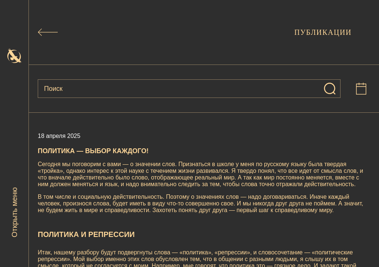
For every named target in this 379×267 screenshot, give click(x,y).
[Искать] (330, 89)
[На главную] (14, 55)
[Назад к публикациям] (48, 32)
